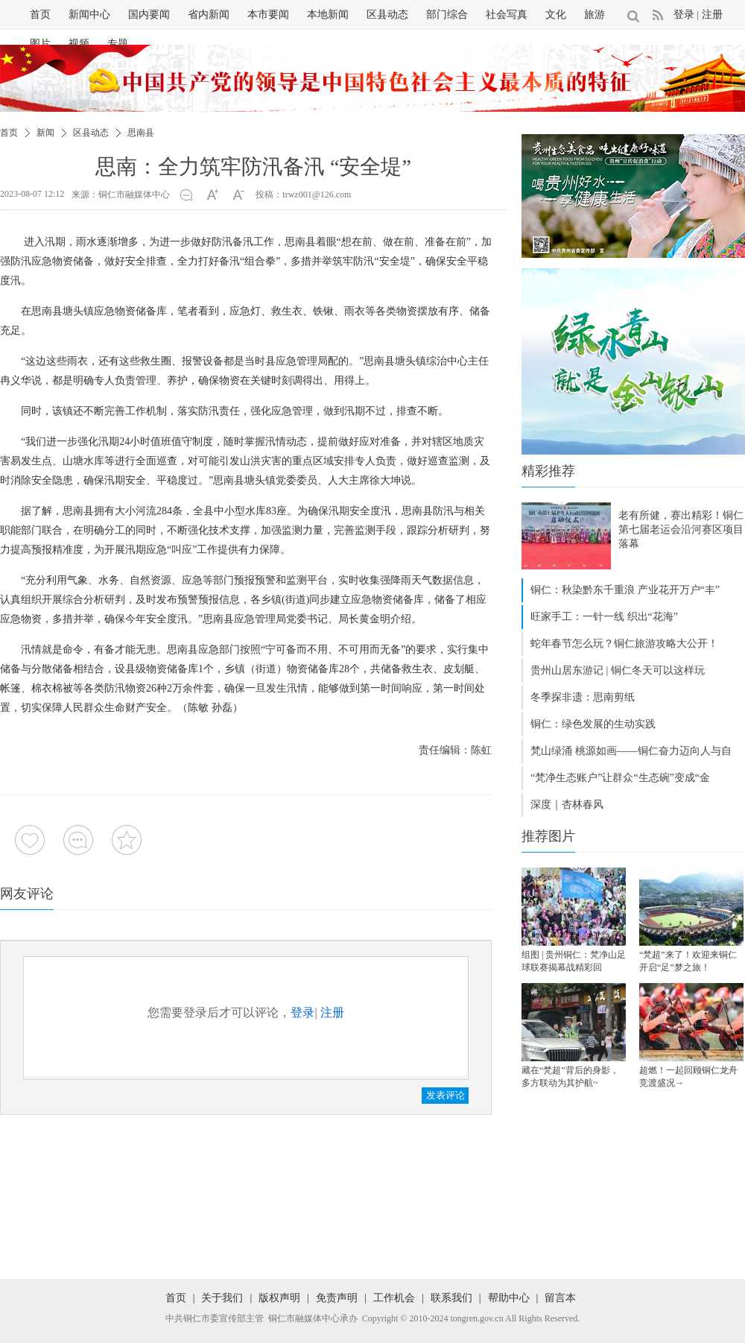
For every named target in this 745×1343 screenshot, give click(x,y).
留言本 (560, 1298)
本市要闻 (268, 14)
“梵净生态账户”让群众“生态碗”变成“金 (620, 777)
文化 (555, 14)
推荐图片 (548, 836)
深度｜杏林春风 (566, 804)
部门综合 (447, 14)
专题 (117, 43)
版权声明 (279, 1298)
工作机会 (394, 1298)
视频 (79, 43)
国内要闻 (149, 14)
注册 (712, 14)
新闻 (45, 132)
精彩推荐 (548, 471)
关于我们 (222, 1298)
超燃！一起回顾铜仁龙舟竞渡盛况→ (688, 1076)
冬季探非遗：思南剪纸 (582, 697)
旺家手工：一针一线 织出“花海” (604, 616)
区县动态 (387, 14)
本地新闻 (328, 14)
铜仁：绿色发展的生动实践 (593, 724)
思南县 (140, 132)
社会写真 (506, 14)
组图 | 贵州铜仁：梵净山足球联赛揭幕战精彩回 (574, 961)
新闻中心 (89, 14)
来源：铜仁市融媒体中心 (121, 194)
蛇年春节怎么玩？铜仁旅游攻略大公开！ (624, 643)
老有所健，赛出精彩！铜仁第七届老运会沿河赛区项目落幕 (681, 529)
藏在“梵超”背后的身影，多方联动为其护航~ (570, 1076)
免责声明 (337, 1298)
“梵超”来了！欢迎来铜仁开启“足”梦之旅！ (688, 961)
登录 (683, 14)
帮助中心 (509, 1298)
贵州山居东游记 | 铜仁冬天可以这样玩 (617, 670)
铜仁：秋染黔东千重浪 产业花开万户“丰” (625, 589)
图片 (40, 43)
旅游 (594, 14)
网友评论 (27, 893)
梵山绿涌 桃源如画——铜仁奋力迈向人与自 (631, 750)
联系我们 (451, 1298)
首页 (40, 14)
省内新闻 (208, 14)
